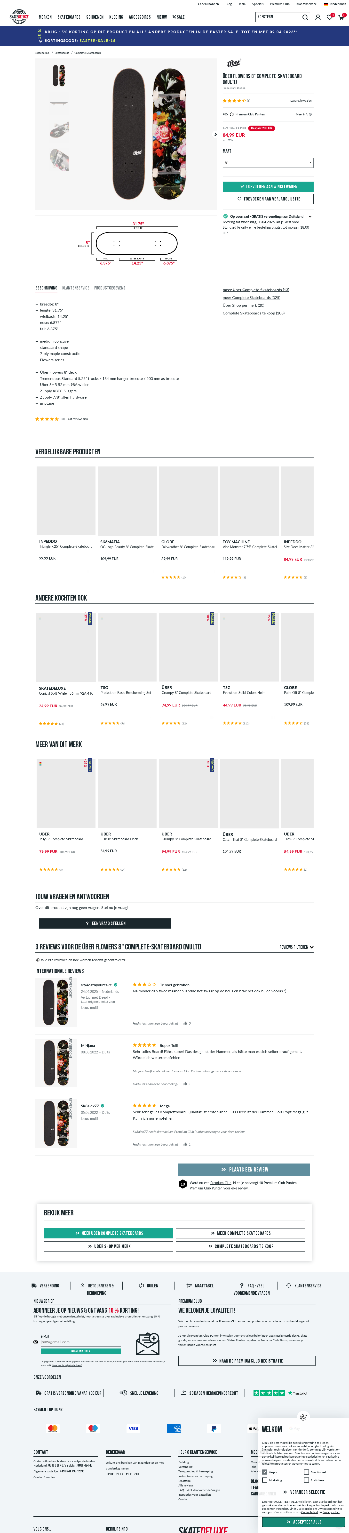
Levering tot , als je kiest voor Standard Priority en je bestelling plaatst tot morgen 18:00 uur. (268, 224)
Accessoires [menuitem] (140, 17)
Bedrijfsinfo (117, 1529)
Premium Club (220, 1183)
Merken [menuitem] (45, 17)
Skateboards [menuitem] (69, 17)
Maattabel (200, 1286)
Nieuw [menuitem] (162, 17)
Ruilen (148, 1286)
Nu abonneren (80, 1351)
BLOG (255, 1481)
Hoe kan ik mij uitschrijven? (67, 1365)
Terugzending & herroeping (195, 1471)
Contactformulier (44, 1477)
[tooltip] (310, 114)
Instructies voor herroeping (195, 1476)
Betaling (183, 1462)
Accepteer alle (304, 1522)
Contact (183, 1499)
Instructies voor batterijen (194, 1494)
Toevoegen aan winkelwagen (268, 187)
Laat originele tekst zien (98, 1001)
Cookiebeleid (309, 1512)
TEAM (255, 1487)
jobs (253, 1467)
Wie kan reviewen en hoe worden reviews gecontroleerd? (80, 959)
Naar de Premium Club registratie (247, 1361)
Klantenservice (304, 1286)
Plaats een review (244, 1170)
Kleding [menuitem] (116, 17)
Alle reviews (185, 1485)
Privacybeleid (331, 1512)
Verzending (45, 1286)
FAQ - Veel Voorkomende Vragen (199, 1490)
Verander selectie (303, 1492)
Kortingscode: (80, 40)
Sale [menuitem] (179, 17)
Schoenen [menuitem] (94, 17)
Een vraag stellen (105, 923)
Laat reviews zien (301, 100)
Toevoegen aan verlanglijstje (268, 199)
